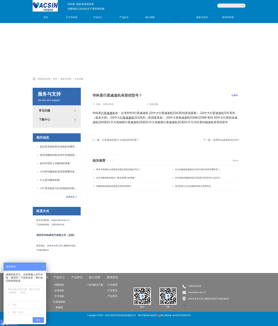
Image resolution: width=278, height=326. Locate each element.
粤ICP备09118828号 (148, 315)
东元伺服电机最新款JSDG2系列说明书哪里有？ (197, 169)
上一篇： (115, 139)
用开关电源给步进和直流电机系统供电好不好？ (118, 169)
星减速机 (128, 117)
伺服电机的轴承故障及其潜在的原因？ (114, 186)
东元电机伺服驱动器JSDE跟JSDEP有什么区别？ (198, 178)
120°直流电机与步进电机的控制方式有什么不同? (59, 188)
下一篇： (221, 139)
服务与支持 (66, 79)
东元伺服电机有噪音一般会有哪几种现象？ (116, 178)
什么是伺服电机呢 (50, 180)
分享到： (235, 95)
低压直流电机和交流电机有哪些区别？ (59, 146)
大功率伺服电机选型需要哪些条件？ (59, 171)
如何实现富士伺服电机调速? (55, 163)
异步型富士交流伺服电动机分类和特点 (193, 186)
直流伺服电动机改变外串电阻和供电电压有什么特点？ (59, 155)
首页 (45, 17)
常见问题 (79, 79)
